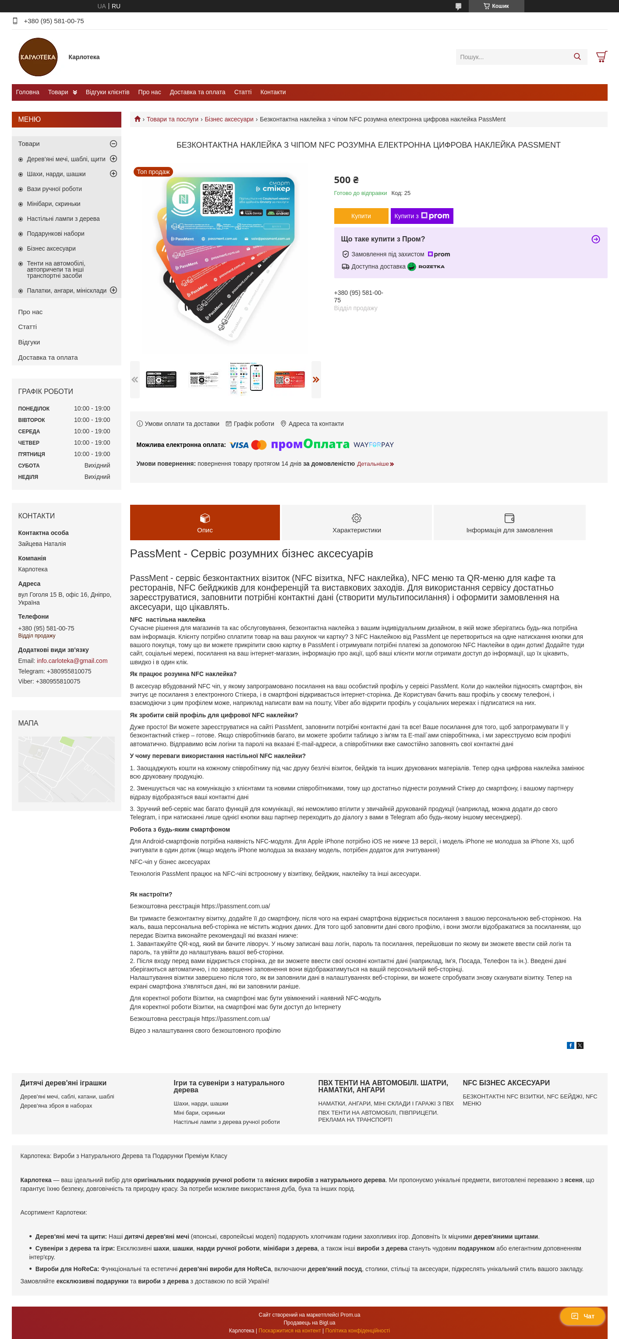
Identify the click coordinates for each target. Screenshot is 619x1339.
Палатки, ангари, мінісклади (67, 290)
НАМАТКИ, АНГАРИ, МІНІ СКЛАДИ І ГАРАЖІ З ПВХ (386, 1103)
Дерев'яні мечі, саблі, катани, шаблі (67, 1096)
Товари (58, 92)
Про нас (149, 92)
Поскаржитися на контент (289, 1331)
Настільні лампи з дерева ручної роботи (227, 1122)
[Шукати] (577, 57)
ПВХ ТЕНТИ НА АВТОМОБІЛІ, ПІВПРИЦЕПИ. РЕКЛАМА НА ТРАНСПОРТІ (378, 1116)
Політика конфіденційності (357, 1331)
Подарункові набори (56, 233)
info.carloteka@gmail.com (72, 660)
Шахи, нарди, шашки (56, 173)
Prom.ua (350, 1315)
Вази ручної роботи (54, 188)
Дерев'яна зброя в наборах (56, 1105)
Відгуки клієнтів (108, 92)
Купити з (422, 216)
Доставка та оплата (198, 92)
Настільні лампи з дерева (63, 218)
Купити (361, 216)
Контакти (273, 92)
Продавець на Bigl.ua (309, 1323)
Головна (27, 92)
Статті (243, 92)
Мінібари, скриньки (54, 203)
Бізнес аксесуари (229, 119)
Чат (582, 1316)
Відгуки (29, 342)
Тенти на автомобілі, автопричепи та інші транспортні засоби (56, 269)
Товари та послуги (172, 119)
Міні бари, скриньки (199, 1112)
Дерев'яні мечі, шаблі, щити (66, 159)
